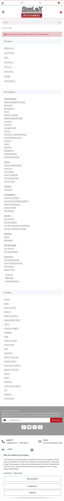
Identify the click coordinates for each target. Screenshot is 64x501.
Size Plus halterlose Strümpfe (15, 229)
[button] (60, 3)
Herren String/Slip (11, 175)
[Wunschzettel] (40, 3)
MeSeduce (8, 394)
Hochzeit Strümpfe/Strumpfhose (16, 201)
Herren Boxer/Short (11, 178)
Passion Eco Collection (12, 365)
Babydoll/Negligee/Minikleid (14, 102)
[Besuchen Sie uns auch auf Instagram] (34, 427)
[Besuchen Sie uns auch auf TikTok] (40, 427)
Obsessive (8, 382)
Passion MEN (9, 345)
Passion (7, 374)
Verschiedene (9, 398)
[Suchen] (60, 22)
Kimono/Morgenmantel (13, 138)
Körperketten (9, 266)
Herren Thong (9, 181)
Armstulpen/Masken (11, 260)
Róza (6, 349)
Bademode (8, 105)
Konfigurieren (32, 486)
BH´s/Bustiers (9, 108)
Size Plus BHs (9, 219)
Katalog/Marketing (12, 281)
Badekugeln (8, 240)
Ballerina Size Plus (11, 316)
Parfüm (7, 237)
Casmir (6, 324)
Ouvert (6, 144)
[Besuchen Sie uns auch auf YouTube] (29, 427)
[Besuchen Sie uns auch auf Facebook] (23, 427)
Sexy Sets (7, 147)
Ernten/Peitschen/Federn (13, 263)
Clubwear (7, 125)
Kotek (6, 336)
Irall (5, 390)
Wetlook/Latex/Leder (11, 157)
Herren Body (9, 172)
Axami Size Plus (10, 308)
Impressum (7, 473)
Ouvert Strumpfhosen (12, 204)
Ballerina (7, 312)
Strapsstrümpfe (10, 207)
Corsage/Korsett (10, 128)
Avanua (7, 299)
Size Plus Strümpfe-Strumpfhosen (17, 225)
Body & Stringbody (11, 115)
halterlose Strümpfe (11, 198)
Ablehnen (32, 493)
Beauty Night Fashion (12, 320)
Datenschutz (18, 473)
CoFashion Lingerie (11, 328)
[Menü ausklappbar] (3, 12)
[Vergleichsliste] (21, 3)
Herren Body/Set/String (13, 165)
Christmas (8, 121)
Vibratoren (8, 190)
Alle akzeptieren (32, 479)
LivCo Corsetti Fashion (12, 386)
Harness (7, 131)
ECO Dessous (9, 248)
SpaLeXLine (8, 353)
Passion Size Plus (10, 341)
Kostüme (7, 141)
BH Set (6, 112)
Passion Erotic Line (11, 357)
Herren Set (8, 168)
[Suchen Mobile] (30, 22)
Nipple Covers (9, 270)
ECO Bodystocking (11, 252)
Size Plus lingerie (10, 222)
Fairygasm (8, 332)
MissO (6, 378)
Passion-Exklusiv (10, 361)
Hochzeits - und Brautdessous (15, 134)
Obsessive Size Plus (11, 369)
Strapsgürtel (8, 150)
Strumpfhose (9, 211)
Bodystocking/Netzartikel (13, 118)
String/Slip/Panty (10, 154)
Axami (6, 303)
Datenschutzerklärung (40, 413)
